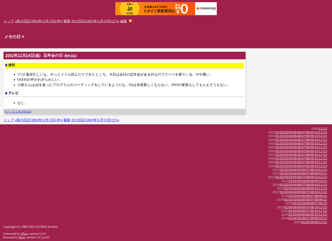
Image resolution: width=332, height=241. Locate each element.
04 (290, 132)
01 (277, 132)
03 (286, 132)
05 (294, 132)
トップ (8, 21)
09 (312, 132)
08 (307, 132)
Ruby (22, 237)
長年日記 (70, 55)
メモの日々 (14, 36)
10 (316, 132)
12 (325, 128)
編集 (123, 21)
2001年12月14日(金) (22, 55)
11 (320, 128)
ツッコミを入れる (18, 111)
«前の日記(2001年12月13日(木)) (39, 21)
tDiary (25, 233)
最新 (66, 21)
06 (299, 132)
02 (282, 132)
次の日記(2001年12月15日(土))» (95, 21)
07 (303, 132)
